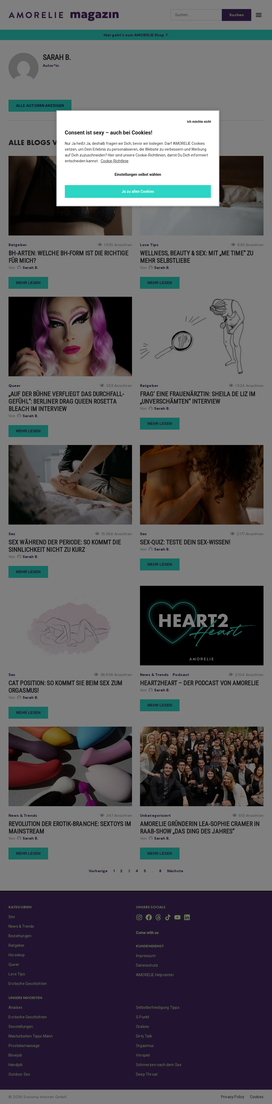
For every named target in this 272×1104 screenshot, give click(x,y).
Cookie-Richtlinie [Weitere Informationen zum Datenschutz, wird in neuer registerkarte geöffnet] (115, 161)
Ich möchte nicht (199, 122)
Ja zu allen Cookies (138, 191)
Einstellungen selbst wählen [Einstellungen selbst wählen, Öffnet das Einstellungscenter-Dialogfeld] (137, 174)
